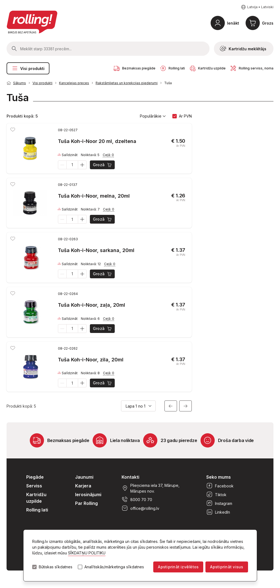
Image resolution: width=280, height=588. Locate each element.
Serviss (34, 485)
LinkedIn (218, 512)
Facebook (220, 485)
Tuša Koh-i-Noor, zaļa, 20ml (91, 305)
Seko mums (218, 477)
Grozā (102, 165)
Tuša (168, 83)
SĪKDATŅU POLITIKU (86, 553)
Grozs (267, 23)
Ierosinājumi (88, 494)
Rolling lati (37, 510)
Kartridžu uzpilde (36, 498)
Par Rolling (86, 503)
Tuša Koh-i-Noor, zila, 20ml (90, 359)
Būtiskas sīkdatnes (55, 567)
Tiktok (216, 494)
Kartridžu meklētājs (243, 48)
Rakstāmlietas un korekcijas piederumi (127, 83)
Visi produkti (28, 68)
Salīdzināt (68, 155)
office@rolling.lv (140, 508)
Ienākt (233, 23)
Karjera (83, 485)
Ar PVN (185, 116)
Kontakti (130, 477)
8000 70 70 (137, 499)
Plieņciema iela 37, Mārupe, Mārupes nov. (150, 488)
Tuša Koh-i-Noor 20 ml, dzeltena (97, 141)
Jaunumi (84, 477)
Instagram (219, 503)
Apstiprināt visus (226, 566)
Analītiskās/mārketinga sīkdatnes (114, 567)
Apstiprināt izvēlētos (178, 566)
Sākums (19, 83)
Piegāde (35, 477)
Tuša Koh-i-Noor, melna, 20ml (94, 196)
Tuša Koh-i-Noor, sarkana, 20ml (96, 250)
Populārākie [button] (153, 116)
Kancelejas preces (74, 83)
